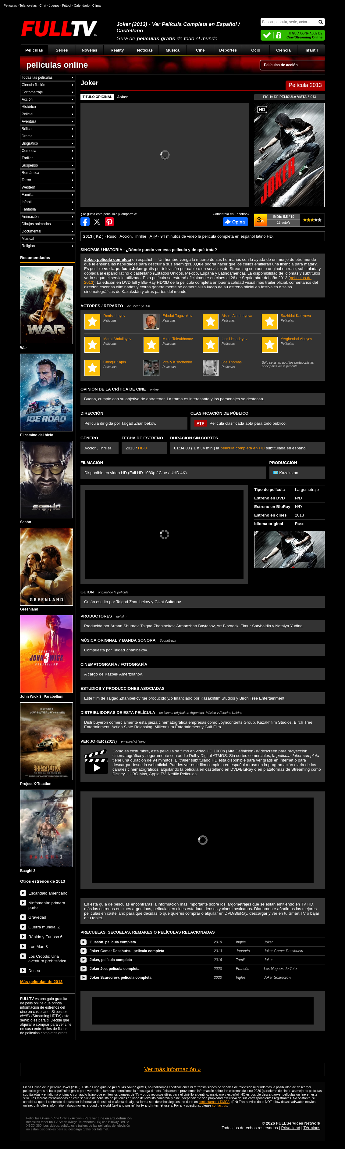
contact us (219, 1105)
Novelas (89, 50)
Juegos (54, 5)
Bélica (27, 129)
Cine (200, 50)
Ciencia (283, 50)
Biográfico (30, 143)
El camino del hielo (46, 395)
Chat (42, 5)
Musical (28, 238)
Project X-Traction (46, 744)
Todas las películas (37, 77)
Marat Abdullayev (113, 341)
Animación (30, 216)
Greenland (46, 569)
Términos (311, 1128)
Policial (27, 114)
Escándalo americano (47, 893)
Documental (31, 231)
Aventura (29, 121)
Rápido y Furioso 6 (45, 937)
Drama (27, 136)
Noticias (145, 50)
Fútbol (66, 5)
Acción (27, 99)
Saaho (46, 482)
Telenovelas (28, 5)
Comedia (29, 151)
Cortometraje (32, 92)
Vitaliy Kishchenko (172, 364)
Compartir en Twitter (97, 221)
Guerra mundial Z (44, 927)
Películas (34, 50)
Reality (117, 50)
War (46, 308)
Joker (122, 97)
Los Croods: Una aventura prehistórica (47, 958)
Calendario (82, 5)
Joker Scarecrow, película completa (120, 977)
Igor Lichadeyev (231, 341)
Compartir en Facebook (85, 221)
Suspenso (30, 165)
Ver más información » (172, 1069)
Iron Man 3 (38, 946)
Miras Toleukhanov (172, 341)
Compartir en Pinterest (109, 221)
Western (28, 187)
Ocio (255, 50)
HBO (142, 448)
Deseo (34, 970)
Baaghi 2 (46, 831)
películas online (57, 65)
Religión (28, 246)
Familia (28, 195)
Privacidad (290, 1128)
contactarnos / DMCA (214, 1102)
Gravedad (37, 917)
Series (62, 50)
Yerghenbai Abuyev (290, 341)
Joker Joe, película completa (114, 969)
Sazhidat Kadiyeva (290, 318)
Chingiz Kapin (113, 364)
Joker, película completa (111, 960)
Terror (26, 180)
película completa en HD (242, 448)
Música (173, 50)
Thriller (27, 158)
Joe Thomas (231, 364)
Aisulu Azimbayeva (231, 318)
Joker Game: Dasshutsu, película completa (127, 951)
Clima (96, 5)
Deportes (228, 50)
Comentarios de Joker (235, 221)
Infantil (311, 50)
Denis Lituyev (113, 318)
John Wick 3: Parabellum (46, 657)
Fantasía (29, 209)
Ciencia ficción (33, 85)
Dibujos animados (36, 224)
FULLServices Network (298, 1123)
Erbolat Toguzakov (172, 318)
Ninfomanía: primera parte (46, 905)
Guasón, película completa (113, 942)
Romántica (30, 173)
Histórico (29, 107)
